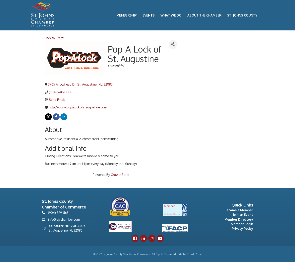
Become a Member (238, 210)
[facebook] (56, 116)
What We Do (171, 15)
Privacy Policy (242, 229)
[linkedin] (63, 116)
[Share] (173, 44)
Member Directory (238, 219)
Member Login (242, 224)
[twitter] (48, 116)
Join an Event (243, 215)
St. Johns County (242, 15)
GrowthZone (120, 175)
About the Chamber (204, 15)
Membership (126, 15)
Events (149, 15)
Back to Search (55, 38)
